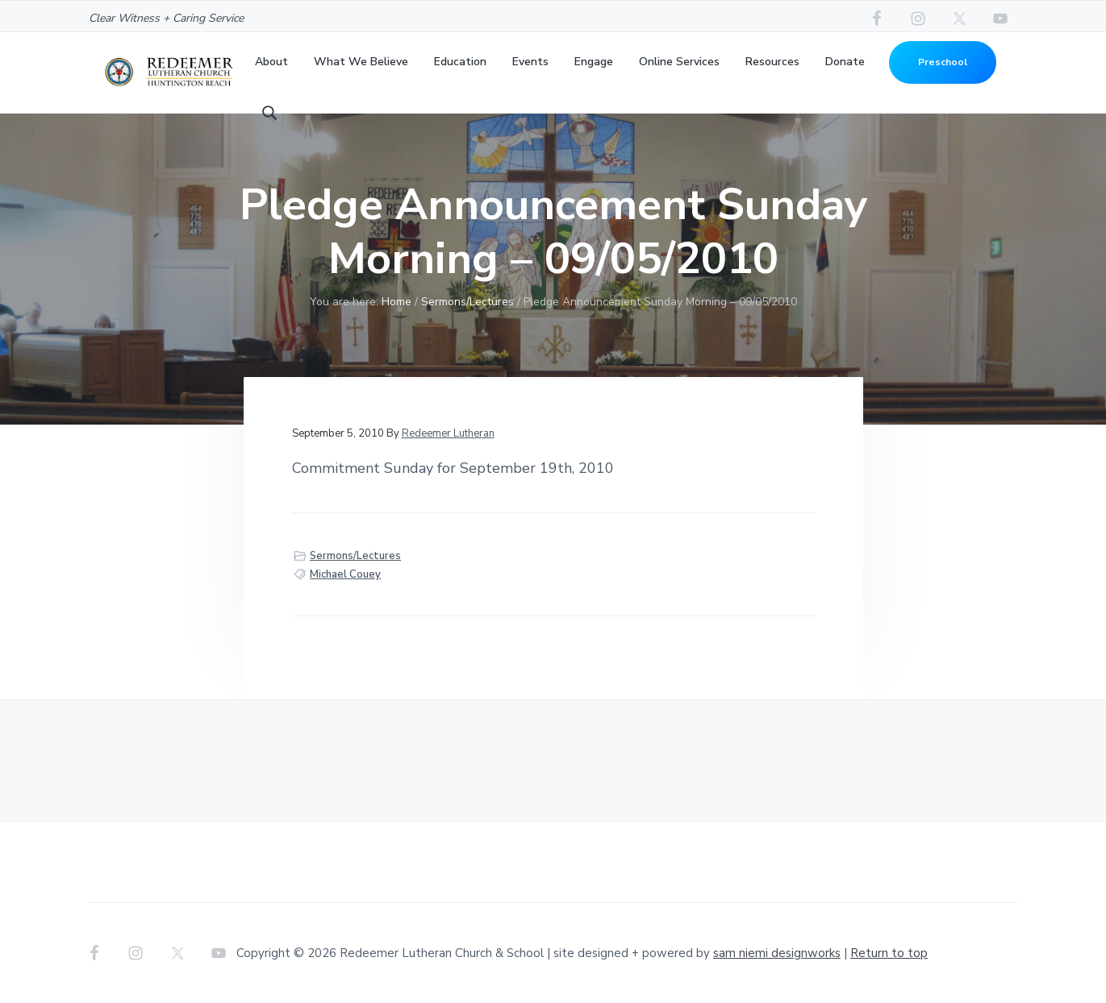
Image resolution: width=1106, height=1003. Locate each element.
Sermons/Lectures (355, 556)
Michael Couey (345, 574)
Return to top (889, 953)
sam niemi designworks (777, 953)
